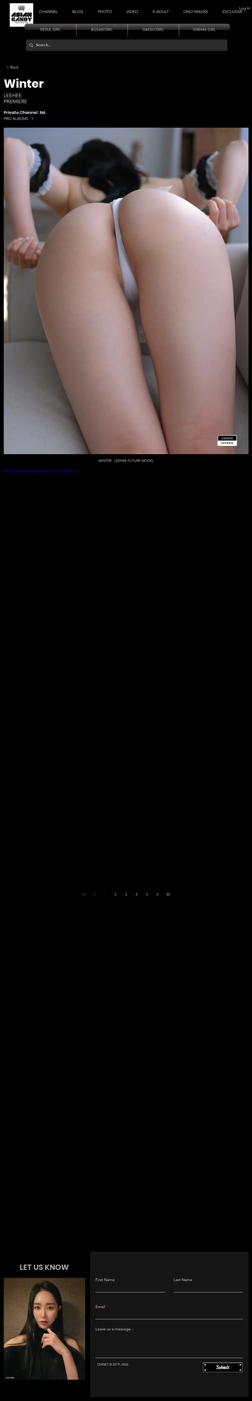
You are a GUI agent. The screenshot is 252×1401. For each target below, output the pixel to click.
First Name (105, 1280)
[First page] (84, 894)
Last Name (183, 1280)
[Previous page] (94, 894)
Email (100, 1307)
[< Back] (13, 67)
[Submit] (223, 1368)
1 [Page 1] (105, 894)
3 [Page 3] (126, 894)
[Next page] (157, 894)
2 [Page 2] (115, 894)
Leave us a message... (114, 1329)
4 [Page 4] (136, 894)
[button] (160, 9)
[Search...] (126, 45)
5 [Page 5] (147, 894)
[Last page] (168, 894)
